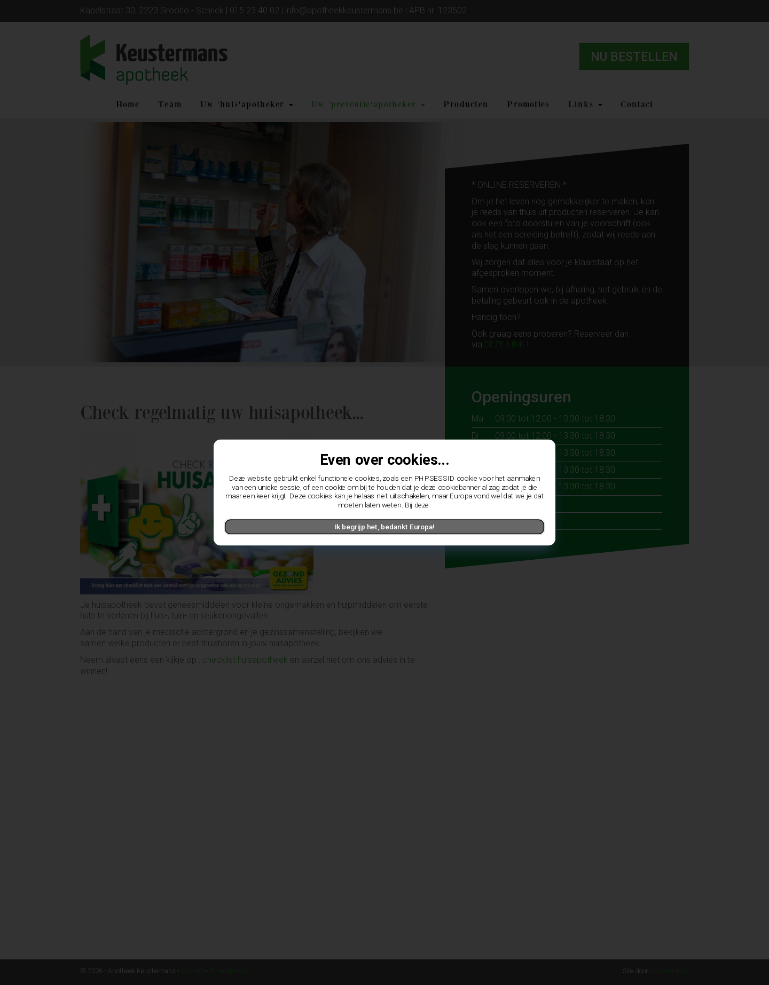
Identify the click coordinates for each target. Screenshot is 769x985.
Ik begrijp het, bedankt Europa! (384, 526)
